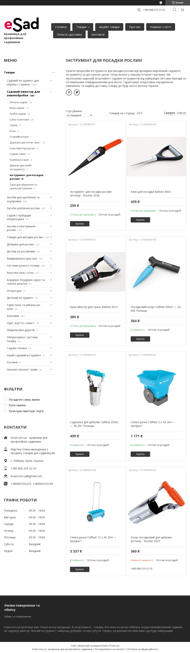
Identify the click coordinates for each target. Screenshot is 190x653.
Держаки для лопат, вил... (25, 142)
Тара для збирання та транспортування (23, 186)
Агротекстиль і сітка (20, 273)
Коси (13, 131)
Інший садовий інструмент (24, 355)
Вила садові (17, 108)
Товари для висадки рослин (25, 237)
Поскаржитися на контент (110, 649)
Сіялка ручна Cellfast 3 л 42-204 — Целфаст (153, 424)
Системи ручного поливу (23, 265)
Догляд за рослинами (21, 251)
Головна (60, 27)
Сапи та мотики (19, 119)
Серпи (13, 125)
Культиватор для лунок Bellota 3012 (94, 307)
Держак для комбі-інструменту (21, 167)
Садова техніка (17, 348)
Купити (80, 223)
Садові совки (18, 154)
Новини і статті (160, 27)
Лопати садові (19, 102)
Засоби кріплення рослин (23, 208)
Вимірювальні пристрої (22, 258)
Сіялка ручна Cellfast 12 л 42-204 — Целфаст (93, 539)
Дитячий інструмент (20, 298)
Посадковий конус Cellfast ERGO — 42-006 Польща (156, 309)
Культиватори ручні (22, 148)
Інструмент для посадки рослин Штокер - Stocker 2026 (91, 193)
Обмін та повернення (17, 616)
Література (14, 291)
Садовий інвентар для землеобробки (23, 93)
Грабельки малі (19, 159)
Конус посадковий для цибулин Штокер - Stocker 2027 (151, 539)
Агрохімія (13, 316)
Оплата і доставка (69, 34)
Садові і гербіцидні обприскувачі (19, 217)
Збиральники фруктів (21, 330)
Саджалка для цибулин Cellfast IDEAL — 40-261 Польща (94, 424)
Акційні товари (109, 27)
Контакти (98, 34)
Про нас (134, 27)
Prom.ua (114, 645)
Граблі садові (18, 113)
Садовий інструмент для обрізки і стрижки (23, 82)
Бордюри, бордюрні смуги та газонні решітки (26, 282)
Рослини (12, 362)
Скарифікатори (19, 136)
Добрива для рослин (20, 244)
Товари (81, 27)
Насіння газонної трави (22, 369)
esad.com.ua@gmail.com (26, 476)
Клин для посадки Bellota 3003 (151, 192)
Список (181, 113)
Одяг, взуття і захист (21, 323)
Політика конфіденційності (142, 649)
